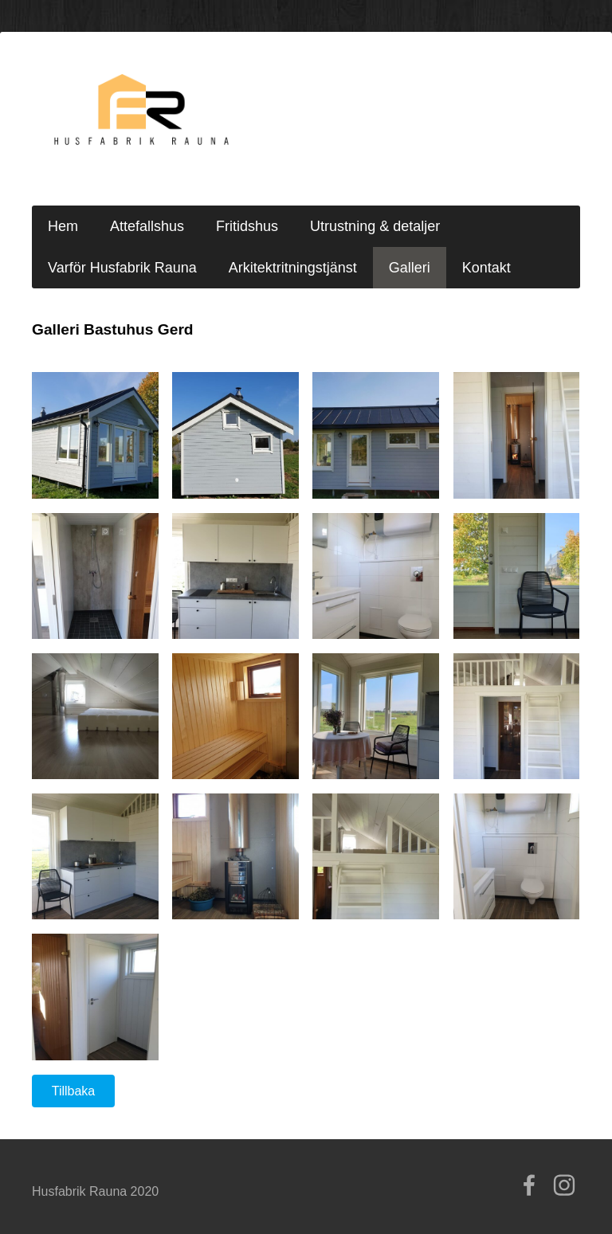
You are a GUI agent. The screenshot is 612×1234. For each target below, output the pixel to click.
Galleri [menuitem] (409, 268)
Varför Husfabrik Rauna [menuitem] (122, 268)
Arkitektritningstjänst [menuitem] (293, 268)
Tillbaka (74, 1091)
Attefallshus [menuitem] (147, 226)
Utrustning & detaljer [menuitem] (375, 226)
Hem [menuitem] (63, 226)
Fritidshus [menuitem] (247, 226)
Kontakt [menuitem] (486, 268)
